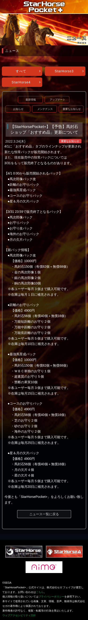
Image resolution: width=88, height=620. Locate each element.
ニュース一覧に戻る (44, 514)
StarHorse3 (64, 71)
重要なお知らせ (72, 109)
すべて (21, 71)
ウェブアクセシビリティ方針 (19, 615)
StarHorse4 (21, 82)
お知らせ (18, 109)
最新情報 (31, 99)
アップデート (57, 99)
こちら (40, 592)
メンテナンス (45, 109)
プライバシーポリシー (51, 596)
